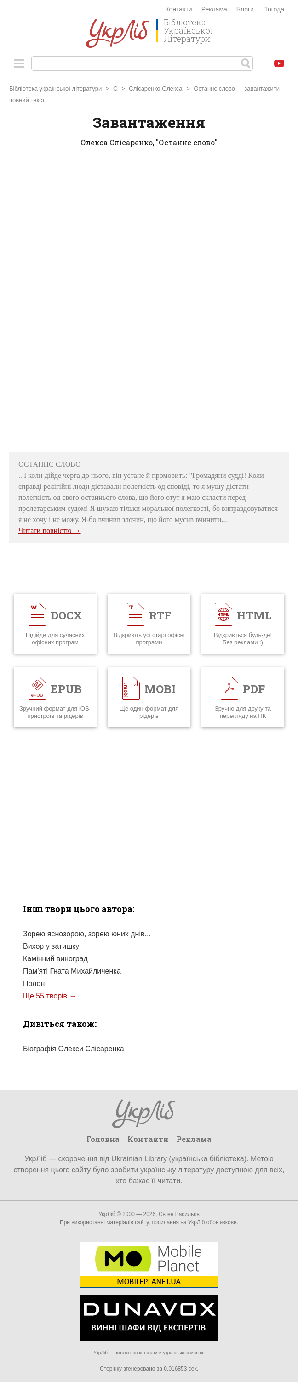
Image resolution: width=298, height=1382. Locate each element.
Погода (273, 9)
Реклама (214, 9)
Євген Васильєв (179, 1214)
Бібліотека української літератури (55, 88)
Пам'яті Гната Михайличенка (72, 971)
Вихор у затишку (51, 946)
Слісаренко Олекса (155, 88)
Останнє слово (214, 88)
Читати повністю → (49, 530)
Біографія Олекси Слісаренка (73, 1049)
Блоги (245, 9)
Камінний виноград (55, 959)
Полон (34, 983)
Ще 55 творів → (50, 996)
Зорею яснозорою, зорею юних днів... (87, 934)
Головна (103, 1139)
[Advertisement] (149, 303)
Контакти (178, 9)
